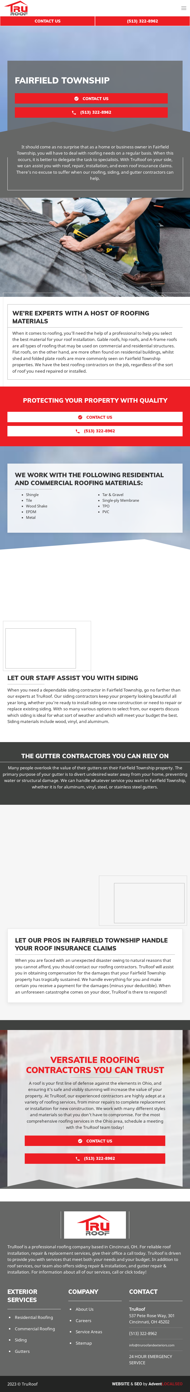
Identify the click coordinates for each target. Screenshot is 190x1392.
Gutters (22, 1351)
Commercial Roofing (35, 1329)
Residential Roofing (34, 1317)
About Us (85, 1309)
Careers (83, 1320)
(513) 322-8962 (143, 1333)
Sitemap (84, 1343)
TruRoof (137, 1309)
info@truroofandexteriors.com (151, 1345)
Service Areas (89, 1332)
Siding (21, 1340)
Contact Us (48, 21)
